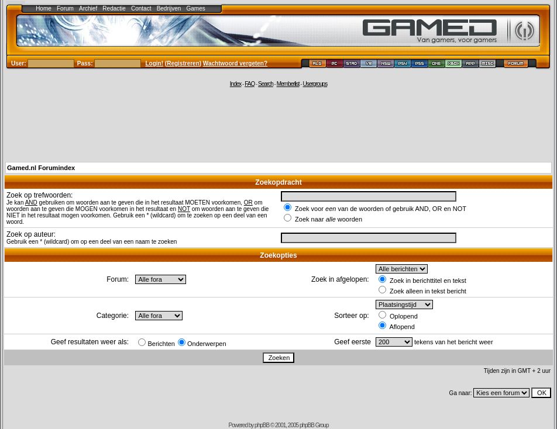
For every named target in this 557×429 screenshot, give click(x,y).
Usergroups (314, 84)
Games (196, 8)
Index (235, 84)
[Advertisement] (278, 124)
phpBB (262, 425)
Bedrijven (169, 8)
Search (265, 84)
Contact (141, 8)
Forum (65, 8)
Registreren (183, 63)
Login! (155, 63)
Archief (88, 8)
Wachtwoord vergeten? (235, 63)
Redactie (113, 8)
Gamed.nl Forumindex (41, 167)
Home (43, 8)
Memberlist (288, 84)
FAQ (250, 84)
